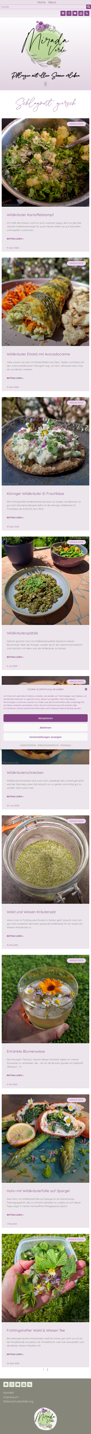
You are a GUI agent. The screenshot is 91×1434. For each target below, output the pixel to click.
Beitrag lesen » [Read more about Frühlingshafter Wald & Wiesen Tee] (15, 1354)
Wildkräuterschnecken (25, 772)
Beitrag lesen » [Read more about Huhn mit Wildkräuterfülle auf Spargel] (15, 1214)
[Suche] (88, 7)
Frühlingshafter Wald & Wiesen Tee (36, 1330)
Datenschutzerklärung (48, 745)
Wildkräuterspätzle (22, 633)
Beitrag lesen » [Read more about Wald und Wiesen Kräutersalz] (15, 936)
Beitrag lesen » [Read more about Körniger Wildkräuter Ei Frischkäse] (15, 517)
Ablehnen (45, 727)
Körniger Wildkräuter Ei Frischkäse (35, 493)
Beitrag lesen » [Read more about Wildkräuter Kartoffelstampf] (15, 238)
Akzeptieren (45, 718)
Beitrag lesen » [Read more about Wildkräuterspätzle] (15, 657)
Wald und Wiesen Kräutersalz (31, 912)
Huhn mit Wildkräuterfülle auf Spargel (38, 1191)
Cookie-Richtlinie (28, 745)
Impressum (65, 745)
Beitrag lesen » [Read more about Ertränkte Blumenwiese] (15, 1075)
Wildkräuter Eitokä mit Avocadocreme (38, 354)
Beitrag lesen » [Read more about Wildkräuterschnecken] (15, 796)
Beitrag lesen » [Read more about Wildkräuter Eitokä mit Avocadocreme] (15, 378)
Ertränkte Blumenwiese (26, 1051)
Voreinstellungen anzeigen (45, 737)
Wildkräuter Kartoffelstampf (30, 214)
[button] (86, 689)
